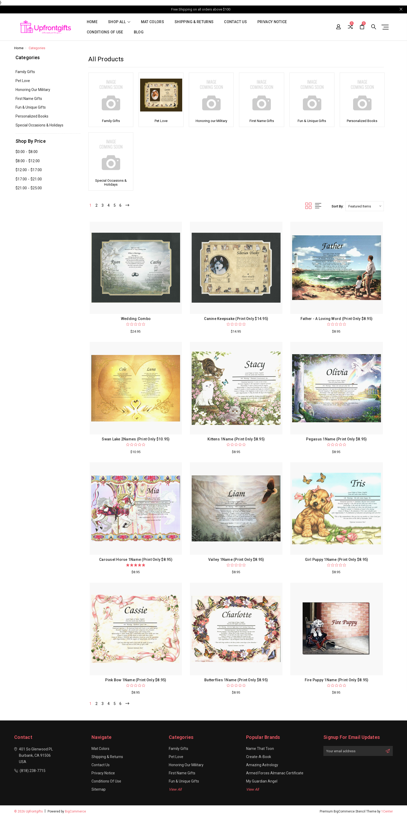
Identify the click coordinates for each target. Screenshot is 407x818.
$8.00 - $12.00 (28, 161)
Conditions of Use (105, 32)
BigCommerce (75, 812)
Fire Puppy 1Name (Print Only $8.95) (337, 680)
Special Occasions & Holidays (39, 125)
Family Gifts (25, 72)
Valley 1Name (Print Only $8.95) (236, 559)
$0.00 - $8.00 (27, 151)
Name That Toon (260, 749)
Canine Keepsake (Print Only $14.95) (236, 319)
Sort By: (337, 206)
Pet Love (23, 81)
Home (92, 22)
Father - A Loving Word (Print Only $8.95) (337, 319)
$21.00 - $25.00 (29, 188)
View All (175, 790)
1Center (387, 812)
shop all (119, 22)
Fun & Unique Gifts (31, 107)
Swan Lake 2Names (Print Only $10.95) (136, 439)
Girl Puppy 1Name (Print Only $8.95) (336, 559)
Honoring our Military (33, 90)
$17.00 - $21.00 (29, 179)
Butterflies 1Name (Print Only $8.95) (236, 680)
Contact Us (235, 22)
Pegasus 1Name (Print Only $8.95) (336, 439)
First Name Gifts (29, 98)
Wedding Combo (136, 319)
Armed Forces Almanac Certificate (274, 774)
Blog (139, 32)
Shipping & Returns (194, 22)
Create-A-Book (258, 757)
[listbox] (364, 206)
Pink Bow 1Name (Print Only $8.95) (135, 680)
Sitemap (98, 790)
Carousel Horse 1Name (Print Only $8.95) (135, 559)
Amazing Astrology (262, 766)
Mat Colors (152, 22)
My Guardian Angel (261, 782)
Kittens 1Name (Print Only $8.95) (236, 439)
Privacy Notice (272, 22)
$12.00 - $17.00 (29, 169)
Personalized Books (32, 116)
